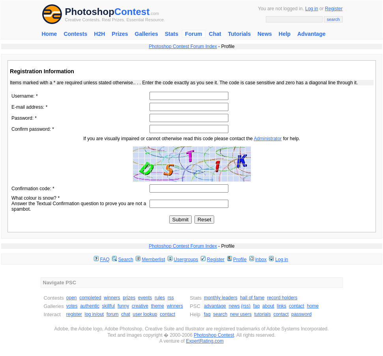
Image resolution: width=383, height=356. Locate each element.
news (234, 306)
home (313, 306)
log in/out (94, 314)
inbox (261, 259)
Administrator (268, 138)
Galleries (146, 34)
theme (157, 306)
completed (90, 297)
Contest (131, 11)
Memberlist (153, 259)
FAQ (105, 259)
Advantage (311, 34)
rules (160, 297)
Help (284, 34)
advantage (215, 306)
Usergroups (186, 259)
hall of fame (252, 297)
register (74, 314)
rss (171, 297)
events (145, 297)
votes (72, 306)
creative (140, 306)
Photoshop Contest (214, 335)
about (268, 306)
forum (112, 314)
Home (49, 34)
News (265, 34)
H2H (99, 34)
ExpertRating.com (205, 341)
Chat (215, 34)
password (301, 314)
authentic (89, 306)
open (71, 297)
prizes (129, 297)
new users (241, 314)
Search (125, 259)
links (281, 306)
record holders (282, 297)
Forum (193, 34)
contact (167, 314)
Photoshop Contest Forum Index (183, 46)
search (220, 314)
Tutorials (239, 34)
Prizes (120, 34)
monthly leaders (220, 297)
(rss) (245, 306)
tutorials (262, 314)
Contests (75, 34)
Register (334, 8)
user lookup (145, 314)
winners (112, 297)
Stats (171, 34)
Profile (240, 259)
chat (125, 314)
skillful (108, 306)
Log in (311, 8)
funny (123, 306)
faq (256, 306)
